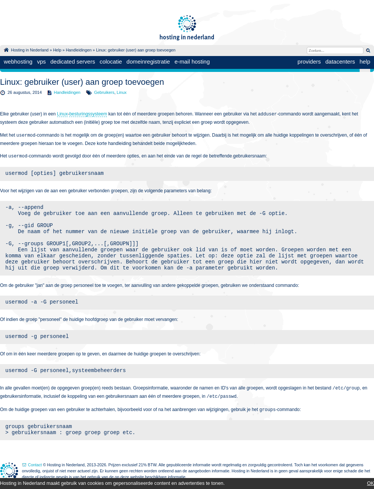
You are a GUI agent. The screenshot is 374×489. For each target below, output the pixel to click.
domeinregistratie (148, 61)
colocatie (111, 61)
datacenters (340, 61)
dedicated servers (72, 61)
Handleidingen (78, 50)
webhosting (18, 61)
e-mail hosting (192, 61)
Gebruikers (104, 92)
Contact (35, 465)
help (365, 61)
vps (41, 61)
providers (309, 61)
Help (57, 50)
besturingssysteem (88, 114)
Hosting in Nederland (30, 50)
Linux (122, 92)
